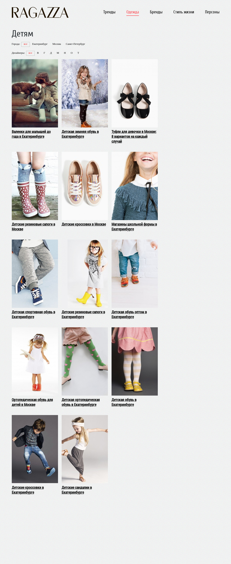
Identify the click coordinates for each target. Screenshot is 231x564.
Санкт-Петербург (75, 43)
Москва (57, 43)
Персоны (212, 12)
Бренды (156, 12)
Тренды (109, 12)
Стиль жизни (183, 12)
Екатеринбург (40, 43)
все (25, 43)
